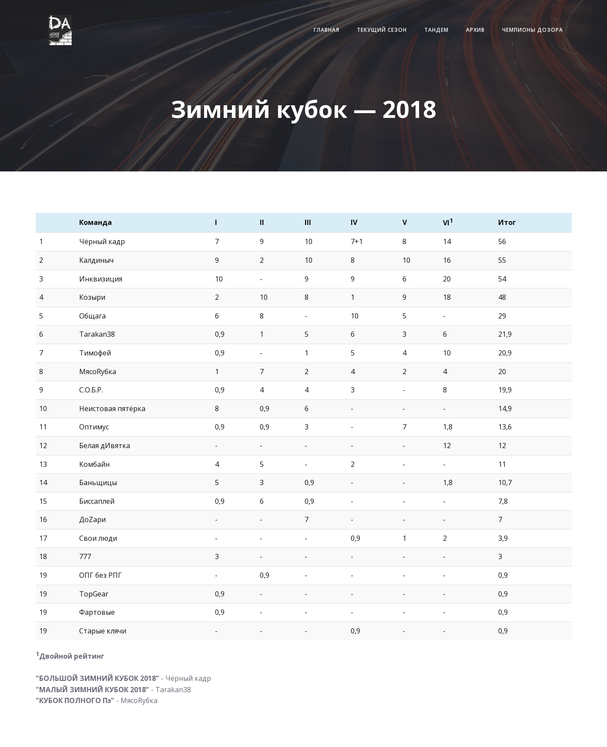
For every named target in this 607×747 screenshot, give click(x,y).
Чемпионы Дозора (531, 30)
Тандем (435, 30)
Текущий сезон (380, 30)
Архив (474, 30)
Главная (325, 30)
